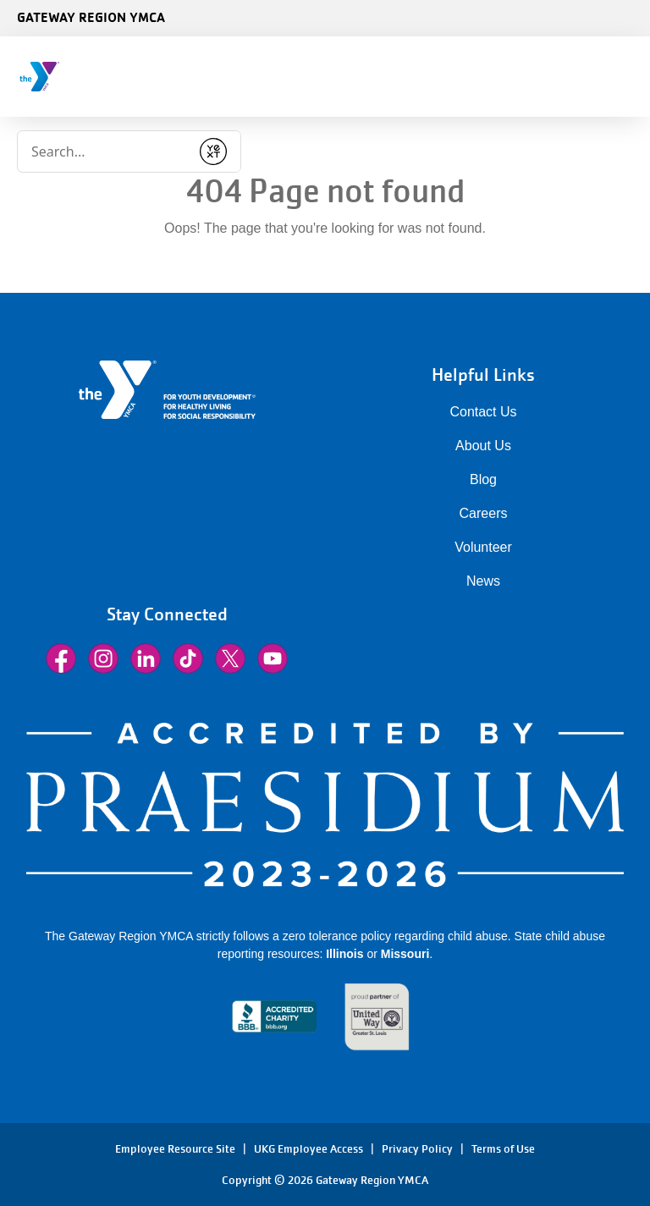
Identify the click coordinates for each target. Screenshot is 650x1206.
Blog (483, 479)
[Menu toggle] (623, 71)
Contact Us (482, 412)
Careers (484, 513)
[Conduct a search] (104, 151)
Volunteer (483, 547)
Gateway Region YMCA (91, 16)
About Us (483, 445)
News (483, 581)
